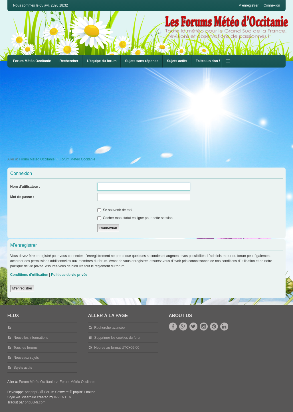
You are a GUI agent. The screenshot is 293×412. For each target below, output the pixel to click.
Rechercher (68, 61)
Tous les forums (25, 348)
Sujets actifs (177, 61)
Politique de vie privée (69, 275)
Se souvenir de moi (114, 210)
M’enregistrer (22, 288)
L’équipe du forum (101, 61)
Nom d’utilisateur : (25, 187)
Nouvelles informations (30, 338)
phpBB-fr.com (35, 402)
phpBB (36, 392)
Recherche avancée (109, 328)
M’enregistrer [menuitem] (248, 5)
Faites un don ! (208, 61)
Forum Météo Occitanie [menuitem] (32, 61)
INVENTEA (62, 397)
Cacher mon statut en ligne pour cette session (134, 218)
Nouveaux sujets (26, 358)
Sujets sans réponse (141, 61)
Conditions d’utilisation (29, 275)
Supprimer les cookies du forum (118, 338)
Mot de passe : (22, 197)
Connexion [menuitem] (272, 5)
